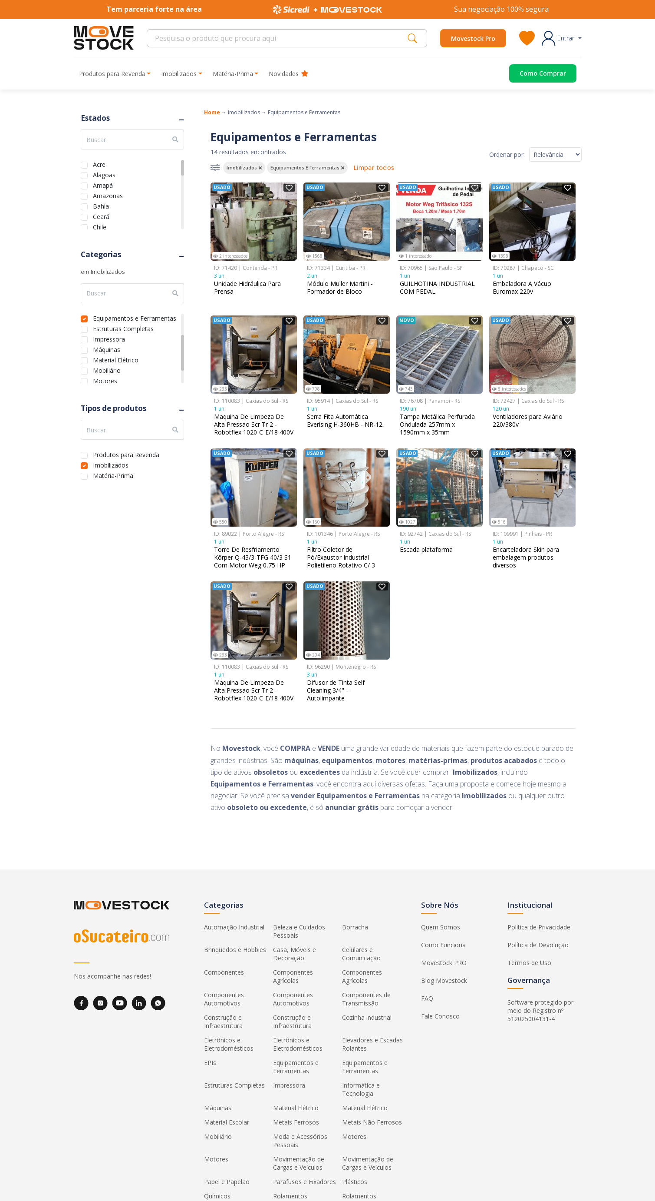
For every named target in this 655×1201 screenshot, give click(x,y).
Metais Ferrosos (296, 1122)
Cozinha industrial (367, 1017)
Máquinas (106, 348)
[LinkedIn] (139, 1003)
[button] (561, 38)
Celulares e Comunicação (361, 954)
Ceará (101, 215)
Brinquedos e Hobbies (235, 950)
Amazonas (108, 195)
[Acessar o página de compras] (535, 73)
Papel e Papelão (227, 1182)
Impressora (109, 338)
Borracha (355, 927)
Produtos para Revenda (126, 454)
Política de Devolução (538, 945)
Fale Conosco (440, 1016)
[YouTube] (119, 1003)
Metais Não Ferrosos (372, 1122)
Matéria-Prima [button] (233, 74)
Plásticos (354, 1182)
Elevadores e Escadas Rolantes (372, 1044)
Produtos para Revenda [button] (112, 74)
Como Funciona (443, 945)
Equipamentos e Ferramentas (134, 317)
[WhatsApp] (158, 1003)
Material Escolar (226, 1122)
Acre (99, 163)
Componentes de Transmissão (366, 999)
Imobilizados (110, 464)
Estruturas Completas (123, 328)
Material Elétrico (115, 359)
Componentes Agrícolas (293, 976)
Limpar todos (373, 167)
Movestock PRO (444, 963)
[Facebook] (81, 1003)
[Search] (279, 38)
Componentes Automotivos (224, 999)
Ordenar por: (507, 154)
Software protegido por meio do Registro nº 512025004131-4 (540, 1010)
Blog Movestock (444, 980)
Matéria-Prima (113, 474)
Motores (105, 380)
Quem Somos (440, 927)
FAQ (427, 998)
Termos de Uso (529, 963)
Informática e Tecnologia (361, 1089)
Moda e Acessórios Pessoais (300, 1140)
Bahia (101, 205)
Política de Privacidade (538, 927)
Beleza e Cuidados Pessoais (299, 931)
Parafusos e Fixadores (304, 1182)
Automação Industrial (234, 927)
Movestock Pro (473, 38)
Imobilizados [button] (179, 74)
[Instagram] (100, 1003)
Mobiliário (107, 369)
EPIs (210, 1062)
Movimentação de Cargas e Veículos (298, 1163)
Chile (99, 226)
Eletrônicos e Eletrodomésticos (228, 1044)
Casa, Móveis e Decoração (294, 954)
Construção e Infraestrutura (223, 1021)
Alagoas (104, 174)
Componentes (224, 972)
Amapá (103, 184)
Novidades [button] (288, 74)
